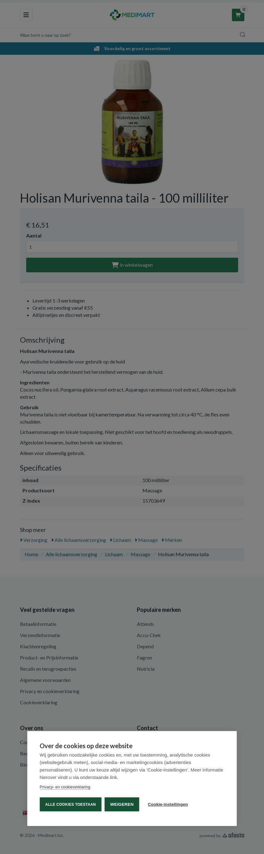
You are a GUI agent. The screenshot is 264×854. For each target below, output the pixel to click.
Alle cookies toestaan (70, 804)
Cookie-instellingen (168, 804)
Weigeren (121, 804)
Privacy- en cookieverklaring (65, 787)
